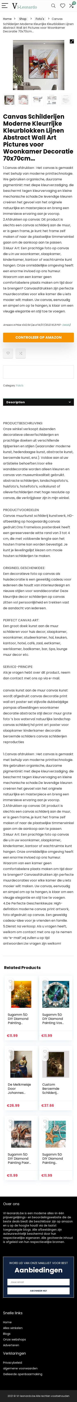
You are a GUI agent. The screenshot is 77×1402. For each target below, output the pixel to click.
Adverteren (11, 1345)
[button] (72, 41)
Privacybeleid (12, 1363)
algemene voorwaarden (20, 1368)
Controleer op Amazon (38, 337)
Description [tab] (15, 402)
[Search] (53, 5)
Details (66, 325)
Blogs (6, 1334)
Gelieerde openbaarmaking (22, 1374)
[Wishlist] (62, 5)
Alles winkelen (13, 1328)
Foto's (40, 19)
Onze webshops (14, 1339)
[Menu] (5, 5)
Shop (22, 19)
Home (7, 19)
